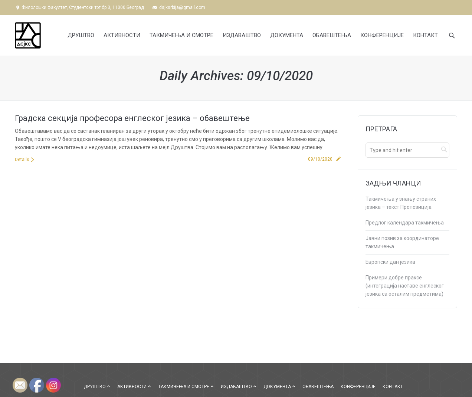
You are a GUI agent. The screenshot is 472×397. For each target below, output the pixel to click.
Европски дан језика (390, 262)
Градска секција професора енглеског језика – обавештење (132, 118)
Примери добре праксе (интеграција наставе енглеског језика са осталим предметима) (405, 286)
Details (22, 159)
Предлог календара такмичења (405, 223)
